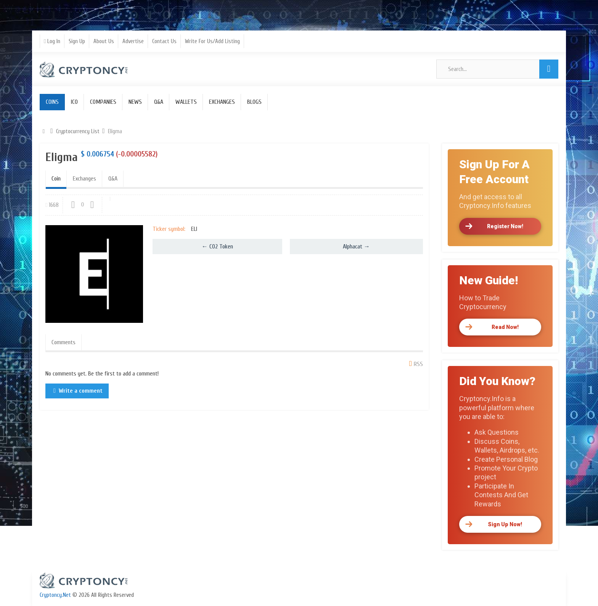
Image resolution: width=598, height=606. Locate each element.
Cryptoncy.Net (55, 595)
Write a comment (81, 390)
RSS (418, 364)
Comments (63, 342)
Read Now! (505, 327)
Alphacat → (356, 246)
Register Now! (505, 226)
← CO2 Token (217, 246)
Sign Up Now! (505, 524)
